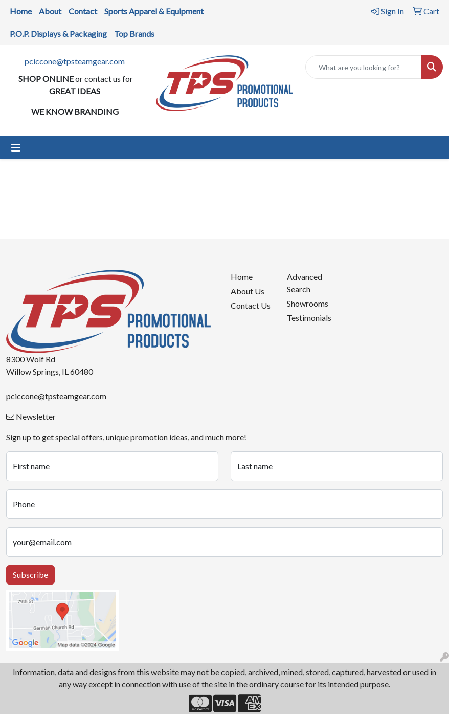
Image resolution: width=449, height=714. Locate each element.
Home (242, 277)
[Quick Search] (363, 67)
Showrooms (307, 303)
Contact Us (251, 305)
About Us (247, 291)
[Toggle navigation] (16, 147)
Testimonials (309, 317)
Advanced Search (304, 283)
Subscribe (30, 574)
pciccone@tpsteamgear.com (75, 61)
